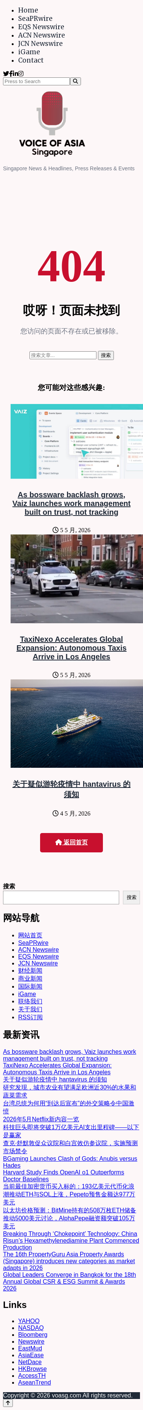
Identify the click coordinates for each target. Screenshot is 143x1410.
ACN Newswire (41, 35)
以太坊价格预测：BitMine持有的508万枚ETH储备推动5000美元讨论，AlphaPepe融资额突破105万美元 (69, 1218)
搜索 (9, 886)
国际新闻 (30, 986)
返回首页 (71, 842)
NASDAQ (31, 1328)
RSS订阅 (30, 1017)
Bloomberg (32, 1334)
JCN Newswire (40, 43)
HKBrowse (32, 1369)
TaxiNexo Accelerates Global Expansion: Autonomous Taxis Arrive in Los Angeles (71, 648)
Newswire (31, 1341)
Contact (31, 60)
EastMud (30, 1348)
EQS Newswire (41, 27)
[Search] (75, 81)
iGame (29, 52)
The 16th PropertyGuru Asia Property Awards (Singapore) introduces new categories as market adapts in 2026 (69, 1261)
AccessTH (32, 1375)
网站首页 (30, 935)
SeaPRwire (35, 18)
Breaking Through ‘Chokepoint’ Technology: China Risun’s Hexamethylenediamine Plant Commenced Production (71, 1241)
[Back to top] (8, 1403)
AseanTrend (34, 1382)
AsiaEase (31, 1355)
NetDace (30, 1362)
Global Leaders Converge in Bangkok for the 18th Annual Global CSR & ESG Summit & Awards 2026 (69, 1282)
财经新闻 (30, 970)
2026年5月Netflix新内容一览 (41, 1119)
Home (28, 10)
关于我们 (30, 1009)
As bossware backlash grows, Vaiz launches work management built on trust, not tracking (71, 503)
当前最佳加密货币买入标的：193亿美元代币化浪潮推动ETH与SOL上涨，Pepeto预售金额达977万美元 (69, 1194)
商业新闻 (30, 978)
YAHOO (29, 1321)
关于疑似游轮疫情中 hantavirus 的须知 (55, 1079)
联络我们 (30, 1001)
